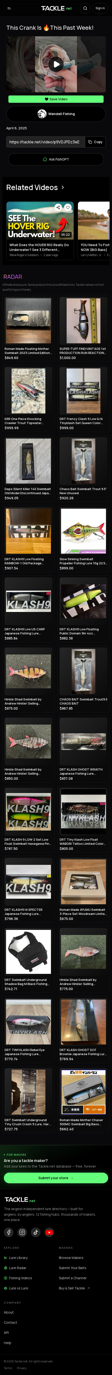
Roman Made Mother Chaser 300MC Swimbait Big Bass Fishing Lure (81, 1122)
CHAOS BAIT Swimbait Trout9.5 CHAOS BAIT (83, 701)
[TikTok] (36, 1232)
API (6, 1332)
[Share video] (58, 207)
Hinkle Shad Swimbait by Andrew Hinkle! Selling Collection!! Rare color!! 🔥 (25, 701)
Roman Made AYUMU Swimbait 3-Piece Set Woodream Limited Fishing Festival (83, 912)
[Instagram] (22, 1232)
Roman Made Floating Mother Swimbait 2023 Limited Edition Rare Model (27, 351)
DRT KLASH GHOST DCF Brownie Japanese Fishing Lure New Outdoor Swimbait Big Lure (83, 1052)
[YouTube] (49, 1232)
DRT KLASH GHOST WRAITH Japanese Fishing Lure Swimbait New (81, 771)
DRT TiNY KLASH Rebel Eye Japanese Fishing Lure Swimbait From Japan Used (25, 1052)
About (9, 1312)
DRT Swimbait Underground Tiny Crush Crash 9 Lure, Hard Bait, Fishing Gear (28, 1122)
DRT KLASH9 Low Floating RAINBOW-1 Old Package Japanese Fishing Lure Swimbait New (24, 561)
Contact (10, 1322)
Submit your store (56, 1178)
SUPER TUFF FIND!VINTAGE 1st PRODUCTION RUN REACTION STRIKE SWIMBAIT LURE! (83, 351)
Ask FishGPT (56, 159)
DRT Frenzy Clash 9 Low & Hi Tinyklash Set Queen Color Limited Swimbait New (81, 421)
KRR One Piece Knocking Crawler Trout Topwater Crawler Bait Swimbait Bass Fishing (25, 421)
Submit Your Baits (72, 1267)
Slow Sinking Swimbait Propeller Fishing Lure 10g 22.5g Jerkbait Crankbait (83, 561)
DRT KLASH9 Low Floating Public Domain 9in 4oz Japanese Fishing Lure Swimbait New (79, 631)
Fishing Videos (18, 1278)
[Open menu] (9, 8)
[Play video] (56, 64)
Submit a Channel (72, 1278)
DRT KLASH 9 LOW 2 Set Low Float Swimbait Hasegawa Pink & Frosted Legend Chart (28, 842)
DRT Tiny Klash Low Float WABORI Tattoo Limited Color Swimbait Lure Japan (82, 842)
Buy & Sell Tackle (74, 1288)
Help (7, 1342)
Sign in (100, 8)
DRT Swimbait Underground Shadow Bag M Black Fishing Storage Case (26, 982)
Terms (8, 1368)
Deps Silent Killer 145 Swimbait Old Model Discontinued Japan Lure (28, 491)
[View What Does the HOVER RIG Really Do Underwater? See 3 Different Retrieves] (40, 221)
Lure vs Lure (16, 1288)
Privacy (22, 1368)
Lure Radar (15, 1267)
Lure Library (16, 1257)
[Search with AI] (85, 8)
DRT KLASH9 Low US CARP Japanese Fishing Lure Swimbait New (25, 631)
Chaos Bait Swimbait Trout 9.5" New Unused (83, 491)
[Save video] (68, 207)
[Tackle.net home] (55, 8)
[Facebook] (9, 1232)
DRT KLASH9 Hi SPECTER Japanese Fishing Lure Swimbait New (23, 912)
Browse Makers (71, 1257)
